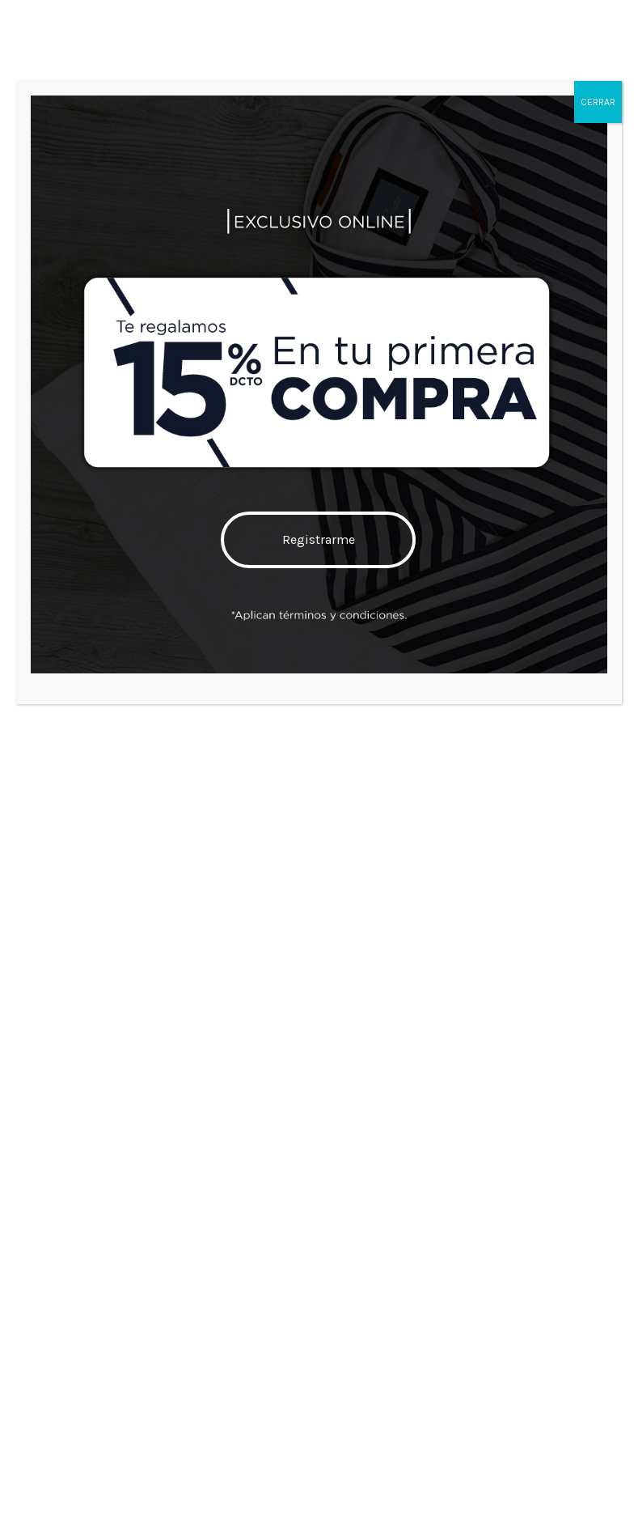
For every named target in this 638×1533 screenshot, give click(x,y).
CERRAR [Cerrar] (598, 102)
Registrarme (318, 539)
